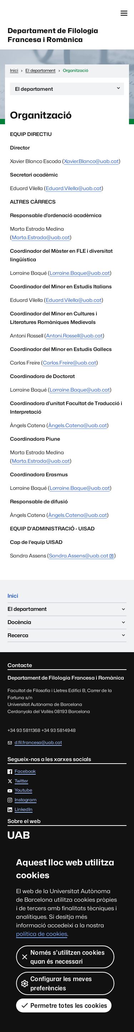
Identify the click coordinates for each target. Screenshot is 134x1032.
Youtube (23, 790)
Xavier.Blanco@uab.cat (91, 161)
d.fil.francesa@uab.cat (38, 742)
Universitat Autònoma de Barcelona (38, 13)
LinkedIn (24, 810)
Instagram (25, 800)
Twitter (21, 781)
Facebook (25, 772)
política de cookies (41, 934)
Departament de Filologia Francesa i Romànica (53, 35)
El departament (68, 90)
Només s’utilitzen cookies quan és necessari (62, 957)
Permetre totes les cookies (63, 1005)
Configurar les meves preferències (56, 983)
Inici (13, 596)
